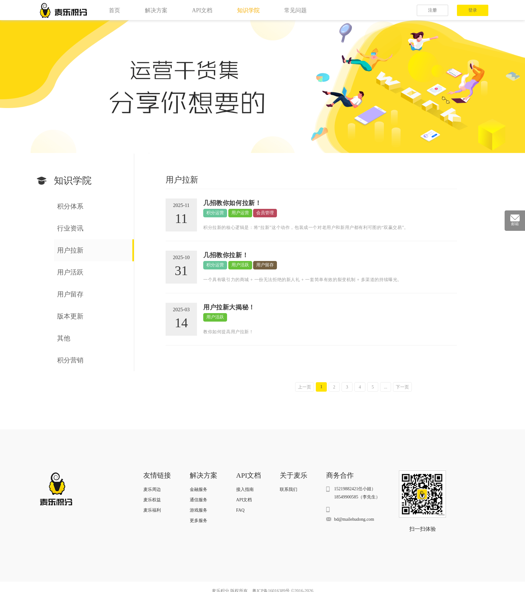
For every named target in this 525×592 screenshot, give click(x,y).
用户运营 (240, 212)
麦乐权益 (152, 499)
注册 (432, 10)
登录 (472, 10)
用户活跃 (240, 265)
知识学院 (248, 10)
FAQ (240, 510)
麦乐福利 (152, 510)
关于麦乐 (293, 475)
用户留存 (265, 265)
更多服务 (198, 520)
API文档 (202, 10)
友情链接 (157, 475)
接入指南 (245, 489)
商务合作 (340, 475)
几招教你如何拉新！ (232, 202)
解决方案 (156, 10)
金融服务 (198, 489)
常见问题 (295, 10)
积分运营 (215, 212)
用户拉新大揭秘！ (229, 307)
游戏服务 (198, 510)
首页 (114, 10)
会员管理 (265, 212)
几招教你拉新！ (225, 255)
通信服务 (198, 499)
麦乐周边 (152, 489)
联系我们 (288, 489)
